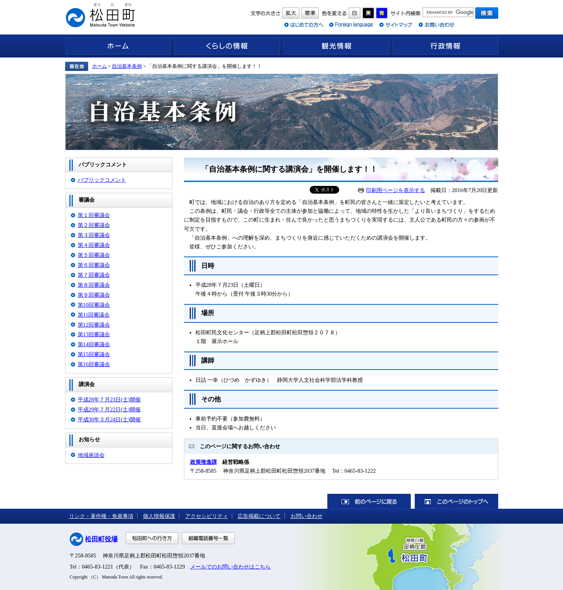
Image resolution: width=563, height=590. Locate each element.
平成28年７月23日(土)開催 (109, 399)
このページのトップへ (456, 501)
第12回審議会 (94, 325)
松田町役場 (101, 539)
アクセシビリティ (206, 516)
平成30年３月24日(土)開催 (109, 419)
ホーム (118, 46)
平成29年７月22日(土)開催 (109, 409)
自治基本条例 (127, 66)
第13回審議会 (94, 334)
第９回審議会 (94, 295)
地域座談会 (91, 455)
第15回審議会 (94, 354)
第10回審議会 (94, 305)
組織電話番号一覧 (208, 538)
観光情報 (336, 46)
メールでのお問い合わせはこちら (230, 567)
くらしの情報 (227, 46)
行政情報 (445, 46)
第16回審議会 (94, 364)
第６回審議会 (94, 265)
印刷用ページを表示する (395, 190)
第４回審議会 (94, 245)
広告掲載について (259, 516)
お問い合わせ (307, 516)
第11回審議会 (94, 315)
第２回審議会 (94, 225)
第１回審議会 (94, 215)
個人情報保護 (159, 516)
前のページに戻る (369, 501)
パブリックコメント (102, 180)
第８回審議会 (94, 285)
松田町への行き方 (152, 538)
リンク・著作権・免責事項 (101, 516)
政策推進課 (203, 462)
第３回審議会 (94, 235)
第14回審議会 (94, 344)
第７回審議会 (94, 275)
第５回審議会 (94, 255)
